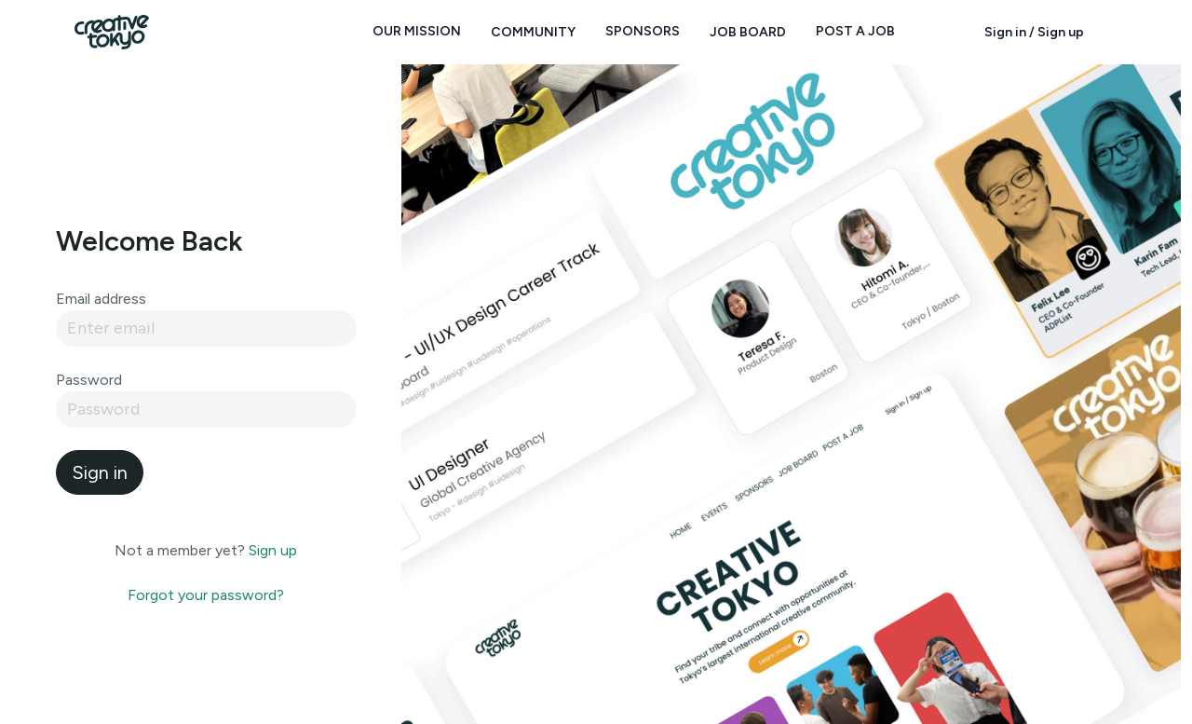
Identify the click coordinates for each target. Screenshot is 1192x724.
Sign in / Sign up (1034, 32)
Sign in (100, 472)
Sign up (273, 550)
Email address (101, 298)
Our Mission (416, 31)
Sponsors (642, 31)
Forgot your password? (206, 595)
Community (533, 32)
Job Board (748, 32)
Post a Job (855, 31)
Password (89, 380)
